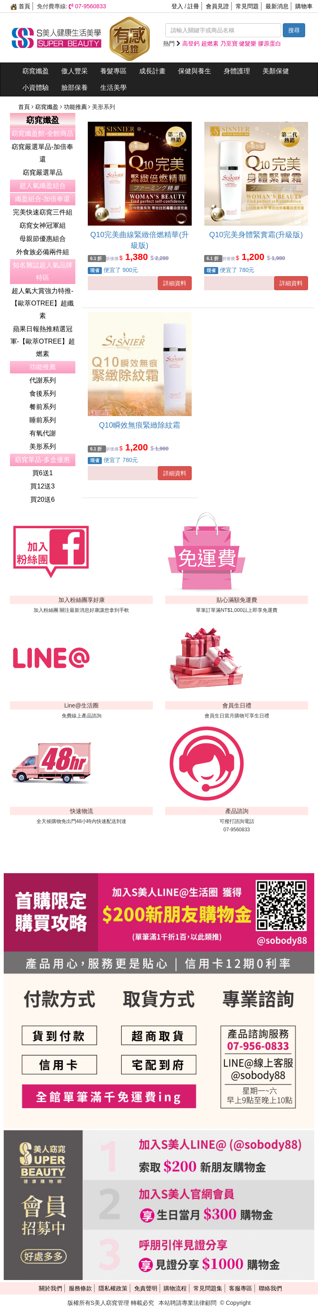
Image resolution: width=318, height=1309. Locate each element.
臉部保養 (74, 87)
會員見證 (217, 6)
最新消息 (277, 6)
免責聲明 (145, 1288)
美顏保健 (276, 71)
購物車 (304, 6)
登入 (177, 6)
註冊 (193, 6)
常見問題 (247, 6)
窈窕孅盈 (35, 71)
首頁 (20, 6)
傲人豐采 (74, 71)
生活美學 (113, 87)
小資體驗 (35, 87)
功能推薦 (76, 106)
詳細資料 (174, 283)
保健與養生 (194, 71)
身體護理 (237, 71)
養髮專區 (113, 71)
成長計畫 (152, 71)
